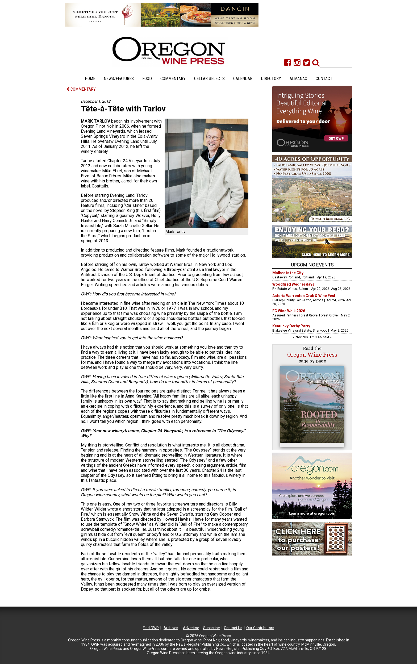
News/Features (119, 78)
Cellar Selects (209, 78)
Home (90, 78)
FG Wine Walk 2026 (288, 311)
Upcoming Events (312, 265)
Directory (271, 78)
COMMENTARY (81, 89)
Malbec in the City (287, 273)
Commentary (173, 78)
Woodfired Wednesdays (293, 284)
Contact (324, 78)
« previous (301, 337)
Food (147, 78)
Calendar (242, 78)
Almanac (298, 78)
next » (327, 337)
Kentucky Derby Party (291, 326)
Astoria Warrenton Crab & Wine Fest (303, 296)
